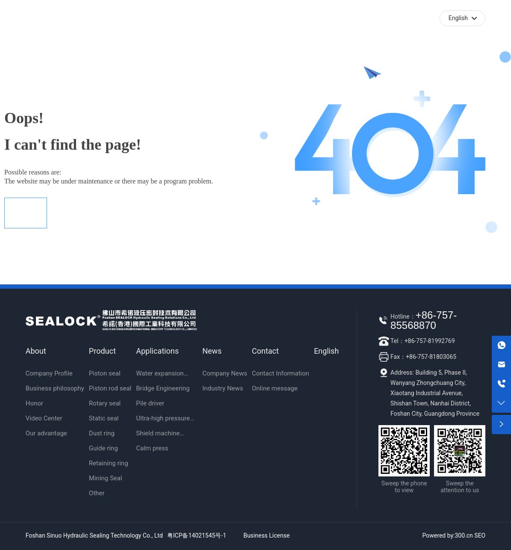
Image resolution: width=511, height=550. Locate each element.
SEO (479, 535)
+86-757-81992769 (430, 340)
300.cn (464, 535)
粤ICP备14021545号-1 (196, 535)
